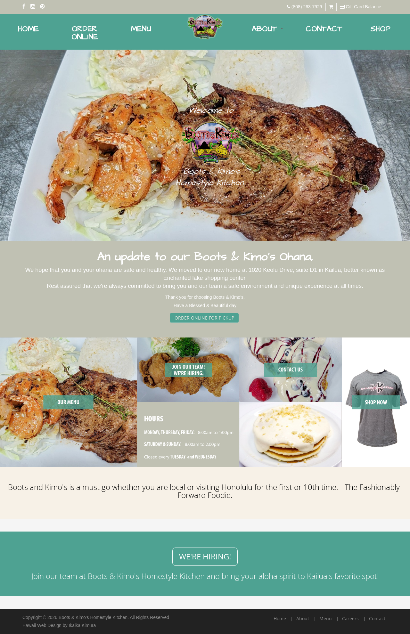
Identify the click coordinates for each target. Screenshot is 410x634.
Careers (350, 618)
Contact (324, 29)
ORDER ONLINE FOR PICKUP (204, 318)
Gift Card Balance (363, 6)
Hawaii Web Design (42, 625)
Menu (141, 29)
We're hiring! (205, 556)
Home (28, 29)
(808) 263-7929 (306, 6)
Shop (380, 29)
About (267, 29)
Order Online (84, 33)
